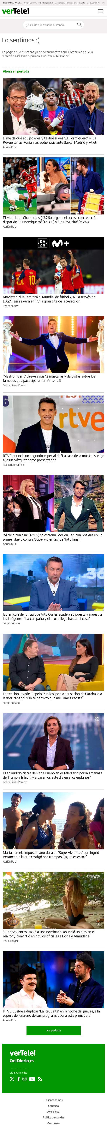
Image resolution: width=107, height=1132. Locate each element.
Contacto (53, 1105)
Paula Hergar (10, 940)
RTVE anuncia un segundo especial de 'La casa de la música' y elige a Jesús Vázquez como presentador (53, 457)
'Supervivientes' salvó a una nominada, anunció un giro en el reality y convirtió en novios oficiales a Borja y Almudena (49, 934)
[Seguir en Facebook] (18, 1079)
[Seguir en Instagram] (24, 1079)
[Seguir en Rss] (40, 1079)
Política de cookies (53, 1117)
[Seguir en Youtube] (32, 1079)
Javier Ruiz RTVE (30, 3)
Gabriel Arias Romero (15, 385)
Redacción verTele (13, 464)
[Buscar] (79, 25)
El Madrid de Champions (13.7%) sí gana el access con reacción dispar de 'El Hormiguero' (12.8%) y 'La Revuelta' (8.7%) (50, 219)
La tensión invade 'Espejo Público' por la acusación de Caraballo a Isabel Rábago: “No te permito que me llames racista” (52, 695)
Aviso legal (53, 1111)
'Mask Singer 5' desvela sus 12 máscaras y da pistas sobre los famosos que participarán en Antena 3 (49, 378)
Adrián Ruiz (9, 147)
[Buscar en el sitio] (49, 25)
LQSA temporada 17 (46, 3)
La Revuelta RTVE (93, 3)
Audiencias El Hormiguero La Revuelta (70, 3)
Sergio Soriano (11, 623)
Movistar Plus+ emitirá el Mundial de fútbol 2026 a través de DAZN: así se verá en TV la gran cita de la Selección (49, 299)
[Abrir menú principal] (100, 11)
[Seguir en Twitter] (12, 1079)
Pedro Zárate (10, 306)
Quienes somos (53, 1100)
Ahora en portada (16, 71)
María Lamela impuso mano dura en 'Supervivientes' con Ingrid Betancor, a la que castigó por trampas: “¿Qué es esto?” (51, 854)
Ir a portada (53, 1030)
